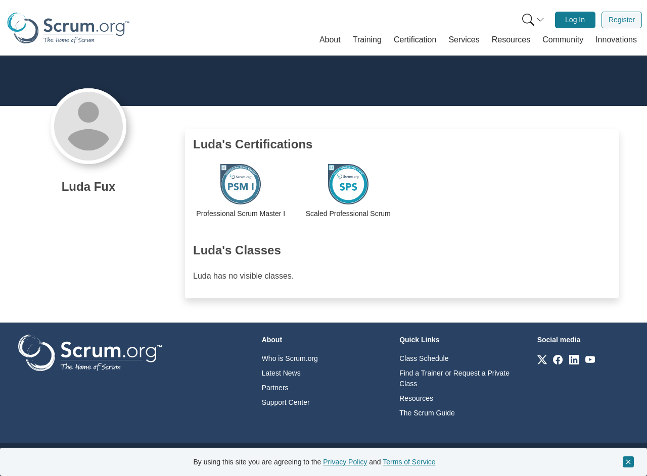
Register (622, 20)
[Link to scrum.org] (542, 359)
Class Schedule (423, 358)
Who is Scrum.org (290, 358)
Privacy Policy (345, 462)
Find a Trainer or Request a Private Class (454, 378)
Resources (416, 398)
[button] (330, 40)
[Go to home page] (90, 352)
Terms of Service (409, 462)
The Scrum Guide (427, 413)
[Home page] (68, 28)
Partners (275, 388)
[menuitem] (532, 20)
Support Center (286, 402)
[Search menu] (533, 20)
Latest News (281, 373)
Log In (575, 20)
